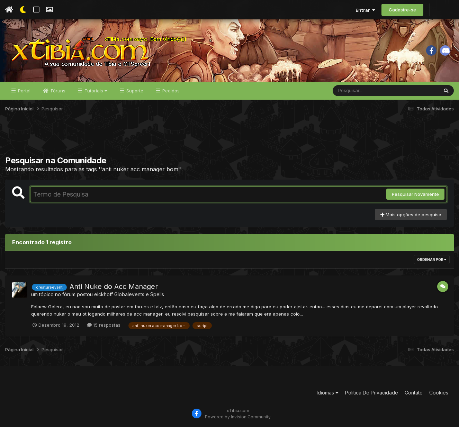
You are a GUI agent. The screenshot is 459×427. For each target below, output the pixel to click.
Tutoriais (95, 90)
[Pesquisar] (359, 90)
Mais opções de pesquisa (410, 214)
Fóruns (57, 90)
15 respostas (103, 325)
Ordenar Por (431, 259)
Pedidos (170, 90)
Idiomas (328, 393)
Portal (23, 90)
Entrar (365, 10)
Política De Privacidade (371, 393)
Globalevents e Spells (139, 294)
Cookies (438, 393)
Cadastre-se (402, 9)
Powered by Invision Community (238, 416)
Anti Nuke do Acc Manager (114, 286)
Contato (414, 393)
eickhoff (103, 294)
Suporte (134, 90)
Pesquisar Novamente (415, 194)
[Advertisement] (229, 138)
